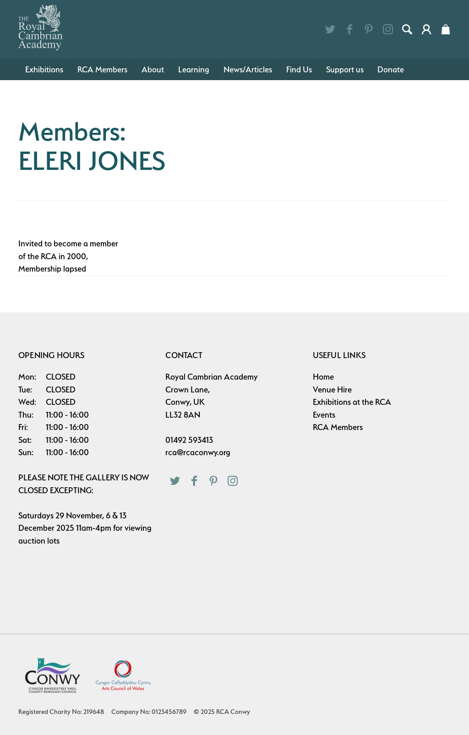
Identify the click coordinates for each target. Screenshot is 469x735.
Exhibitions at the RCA (352, 402)
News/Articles (248, 69)
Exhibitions (44, 69)
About (153, 69)
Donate (390, 69)
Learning (193, 69)
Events (324, 414)
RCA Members (102, 69)
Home (323, 376)
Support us (345, 69)
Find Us (299, 69)
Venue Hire (332, 389)
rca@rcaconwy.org (197, 452)
